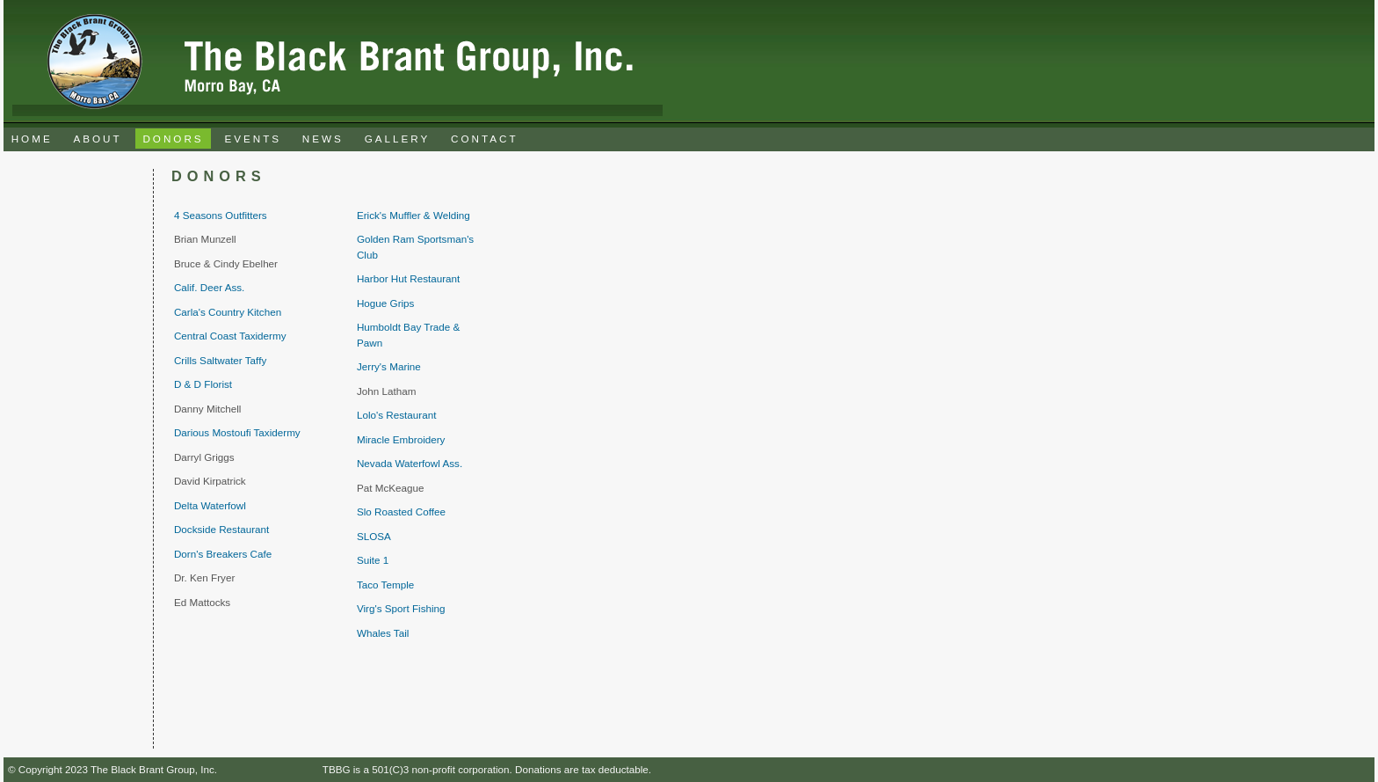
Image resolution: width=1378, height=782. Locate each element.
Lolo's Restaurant (396, 414)
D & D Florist (203, 384)
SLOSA (374, 536)
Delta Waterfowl (210, 505)
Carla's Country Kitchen (227, 312)
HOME (32, 138)
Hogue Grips (386, 303)
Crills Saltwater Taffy (220, 360)
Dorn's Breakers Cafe (223, 553)
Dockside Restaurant (221, 529)
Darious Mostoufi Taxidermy (237, 432)
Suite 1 (372, 560)
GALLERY (398, 138)
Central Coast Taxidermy (230, 335)
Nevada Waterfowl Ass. (409, 463)
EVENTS (252, 138)
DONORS (172, 138)
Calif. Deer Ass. (209, 287)
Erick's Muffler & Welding (413, 215)
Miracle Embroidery (401, 439)
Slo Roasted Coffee (401, 511)
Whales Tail (383, 633)
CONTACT (485, 138)
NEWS (323, 138)
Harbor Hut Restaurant (408, 278)
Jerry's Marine (389, 366)
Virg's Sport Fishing (401, 608)
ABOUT (97, 138)
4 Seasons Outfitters (220, 215)
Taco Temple (385, 584)
